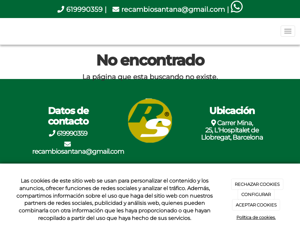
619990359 (84, 9)
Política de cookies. (256, 217)
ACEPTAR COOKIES (256, 204)
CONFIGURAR (256, 194)
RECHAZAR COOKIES (257, 184)
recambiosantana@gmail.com (173, 9)
